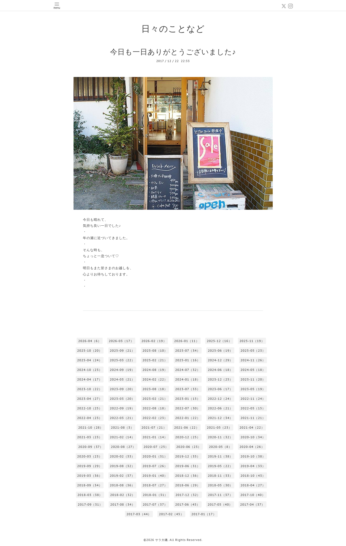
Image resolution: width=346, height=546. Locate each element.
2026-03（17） (121, 341)
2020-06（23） (188, 447)
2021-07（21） (154, 427)
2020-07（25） (155, 447)
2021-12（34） (220, 418)
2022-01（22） (187, 418)
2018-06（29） (187, 485)
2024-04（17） (89, 379)
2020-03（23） (89, 456)
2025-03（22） (122, 360)
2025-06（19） (220, 351)
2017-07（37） (155, 504)
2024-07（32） (187, 370)
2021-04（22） (252, 427)
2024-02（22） (154, 379)
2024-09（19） (122, 370)
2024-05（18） (253, 370)
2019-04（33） (253, 466)
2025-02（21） (154, 360)
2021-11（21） (253, 418)
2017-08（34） (122, 504)
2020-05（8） (220, 447)
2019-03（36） (89, 476)
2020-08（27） (123, 447)
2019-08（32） (122, 466)
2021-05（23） (219, 427)
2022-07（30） (187, 408)
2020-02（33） (122, 456)
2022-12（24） (220, 399)
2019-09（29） (89, 466)
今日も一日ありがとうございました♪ (173, 51)
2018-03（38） (89, 495)
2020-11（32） (220, 437)
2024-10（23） (89, 370)
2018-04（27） (253, 485)
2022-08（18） (154, 408)
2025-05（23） (253, 351)
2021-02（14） (122, 437)
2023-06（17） (220, 389)
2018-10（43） (253, 476)
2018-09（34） (89, 485)
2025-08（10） (154, 351)
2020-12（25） (187, 437)
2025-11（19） (252, 341)
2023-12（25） (220, 379)
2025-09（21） (122, 351)
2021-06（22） (186, 427)
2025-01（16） (187, 360)
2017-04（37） (252, 504)
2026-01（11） (186, 341)
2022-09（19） (122, 408)
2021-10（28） (90, 427)
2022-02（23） (154, 418)
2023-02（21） (154, 399)
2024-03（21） (122, 379)
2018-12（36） (187, 476)
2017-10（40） (253, 495)
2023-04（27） (89, 399)
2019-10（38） (253, 456)
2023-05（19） (253, 389)
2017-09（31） (90, 504)
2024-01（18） (187, 379)
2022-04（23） (89, 418)
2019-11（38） (220, 456)
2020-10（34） (253, 437)
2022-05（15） (253, 408)
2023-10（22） (89, 389)
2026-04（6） (89, 341)
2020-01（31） (154, 456)
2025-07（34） (187, 351)
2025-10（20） (89, 351)
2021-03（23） (89, 437)
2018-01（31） (155, 495)
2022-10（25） (89, 408)
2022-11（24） (253, 399)
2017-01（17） (204, 514)
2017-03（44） (138, 514)
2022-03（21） (122, 418)
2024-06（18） (220, 370)
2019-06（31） (187, 466)
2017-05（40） (220, 504)
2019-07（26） (154, 466)
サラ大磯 (161, 540)
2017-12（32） (187, 495)
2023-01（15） (187, 399)
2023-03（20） (122, 399)
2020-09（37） (90, 447)
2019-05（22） (220, 466)
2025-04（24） (89, 360)
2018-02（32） (122, 495)
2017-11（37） (220, 495)
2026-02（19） (154, 341)
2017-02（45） (171, 514)
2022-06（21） (220, 408)
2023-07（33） (187, 389)
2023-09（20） (122, 389)
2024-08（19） (154, 370)
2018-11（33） (220, 476)
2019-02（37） (122, 476)
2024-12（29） (220, 360)
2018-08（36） (122, 485)
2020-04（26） (252, 447)
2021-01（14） (154, 437)
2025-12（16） (219, 341)
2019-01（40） (154, 476)
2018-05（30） (220, 485)
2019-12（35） (187, 456)
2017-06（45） (187, 504)
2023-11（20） (253, 379)
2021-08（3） (122, 427)
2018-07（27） (154, 485)
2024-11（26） (253, 360)
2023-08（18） (154, 389)
